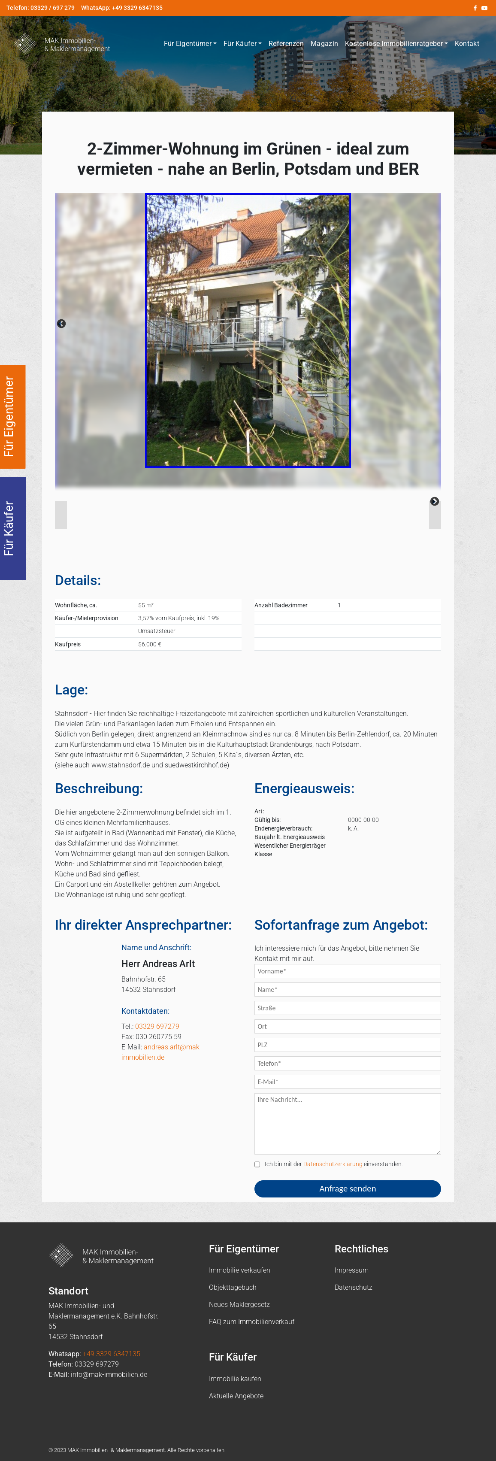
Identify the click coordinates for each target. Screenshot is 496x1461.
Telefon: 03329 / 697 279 (40, 7)
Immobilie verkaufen (239, 1270)
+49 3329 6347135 (111, 1354)
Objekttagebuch (233, 1287)
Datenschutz (353, 1287)
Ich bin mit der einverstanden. (328, 1164)
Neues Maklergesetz (239, 1304)
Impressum (352, 1270)
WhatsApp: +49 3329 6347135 (122, 7)
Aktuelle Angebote (236, 1396)
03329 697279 (157, 1026)
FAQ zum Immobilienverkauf (251, 1322)
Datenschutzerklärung (333, 1164)
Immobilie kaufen (235, 1379)
